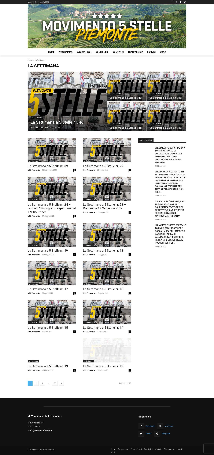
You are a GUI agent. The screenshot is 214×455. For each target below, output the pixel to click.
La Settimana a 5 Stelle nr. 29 (103, 166)
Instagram (169, 426)
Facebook (150, 426)
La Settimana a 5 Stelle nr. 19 (48, 250)
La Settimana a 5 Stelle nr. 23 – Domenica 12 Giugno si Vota (104, 206)
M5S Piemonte (34, 170)
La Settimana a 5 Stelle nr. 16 (103, 289)
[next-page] (61, 383)
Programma (123, 449)
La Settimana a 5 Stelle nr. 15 (48, 327)
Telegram (166, 433)
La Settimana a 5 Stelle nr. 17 (48, 289)
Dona (113, 452)
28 (55, 383)
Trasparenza (169, 449)
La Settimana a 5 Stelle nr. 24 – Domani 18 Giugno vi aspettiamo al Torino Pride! (52, 208)
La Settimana (37, 117)
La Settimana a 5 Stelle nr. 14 (103, 327)
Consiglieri (148, 449)
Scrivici (180, 449)
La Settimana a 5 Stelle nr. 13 (48, 366)
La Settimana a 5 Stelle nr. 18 (103, 250)
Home (30, 60)
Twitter (149, 433)
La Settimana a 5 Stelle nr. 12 (103, 366)
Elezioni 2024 (136, 449)
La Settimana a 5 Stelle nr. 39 (48, 166)
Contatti (158, 449)
